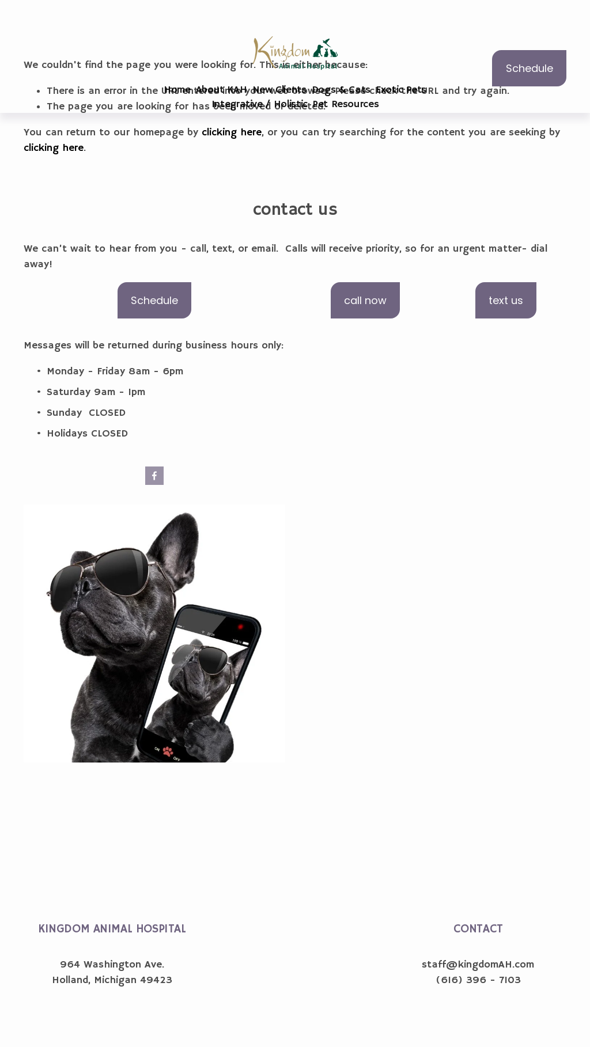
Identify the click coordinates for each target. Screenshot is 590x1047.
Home (177, 90)
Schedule (529, 68)
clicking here (232, 132)
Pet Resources (346, 104)
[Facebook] (154, 475)
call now (365, 300)
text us (506, 300)
